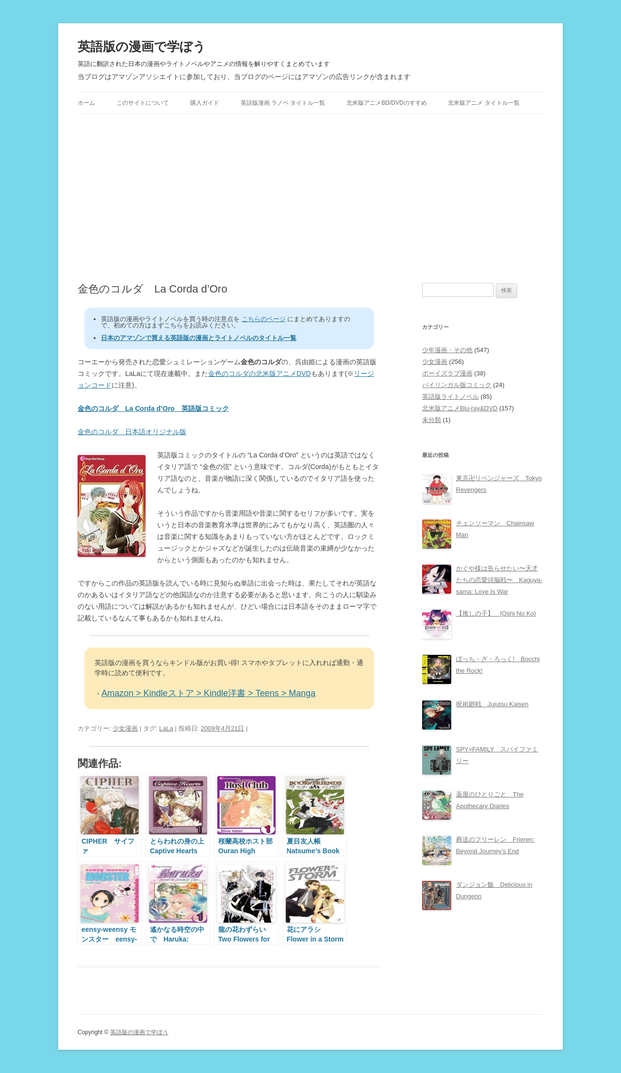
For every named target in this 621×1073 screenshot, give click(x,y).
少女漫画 (125, 728)
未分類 (431, 419)
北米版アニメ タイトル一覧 (483, 102)
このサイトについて (142, 102)
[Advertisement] (310, 198)
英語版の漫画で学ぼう (142, 46)
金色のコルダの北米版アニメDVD (259, 373)
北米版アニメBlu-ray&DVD (459, 408)
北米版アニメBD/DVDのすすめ (386, 102)
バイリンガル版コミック (456, 385)
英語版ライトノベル (450, 396)
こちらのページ (264, 319)
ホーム (86, 102)
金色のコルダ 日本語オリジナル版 (132, 432)
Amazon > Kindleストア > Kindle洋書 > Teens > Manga (208, 693)
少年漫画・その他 (447, 350)
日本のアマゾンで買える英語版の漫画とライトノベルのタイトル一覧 (198, 337)
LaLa (166, 728)
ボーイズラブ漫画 (447, 373)
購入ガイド (204, 102)
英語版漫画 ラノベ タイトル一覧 (283, 102)
